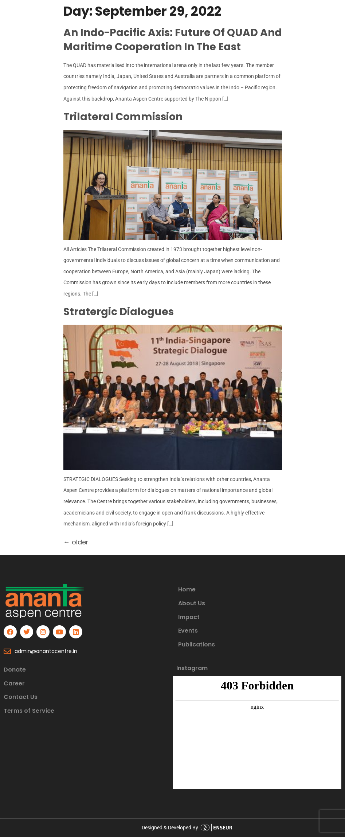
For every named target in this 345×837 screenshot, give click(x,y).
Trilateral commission (123, 117)
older (76, 542)
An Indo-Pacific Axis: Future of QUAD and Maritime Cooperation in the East (172, 40)
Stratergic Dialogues (118, 312)
